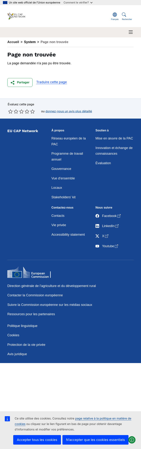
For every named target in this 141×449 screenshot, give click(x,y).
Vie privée (58, 225)
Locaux (56, 187)
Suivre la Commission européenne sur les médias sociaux (49, 305)
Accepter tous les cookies (37, 440)
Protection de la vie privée (26, 345)
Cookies (13, 335)
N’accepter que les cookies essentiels (95, 440)
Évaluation (103, 163)
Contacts (57, 216)
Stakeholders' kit (63, 197)
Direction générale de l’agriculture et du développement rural (51, 286)
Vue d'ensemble (63, 178)
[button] (19, 82)
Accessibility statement (68, 234)
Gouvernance (61, 169)
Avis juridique (17, 354)
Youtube (107, 246)
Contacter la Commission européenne (35, 295)
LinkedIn (107, 226)
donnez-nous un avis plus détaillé (69, 111)
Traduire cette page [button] (51, 82)
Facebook (108, 216)
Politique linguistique (22, 326)
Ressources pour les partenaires (31, 314)
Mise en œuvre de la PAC (114, 138)
